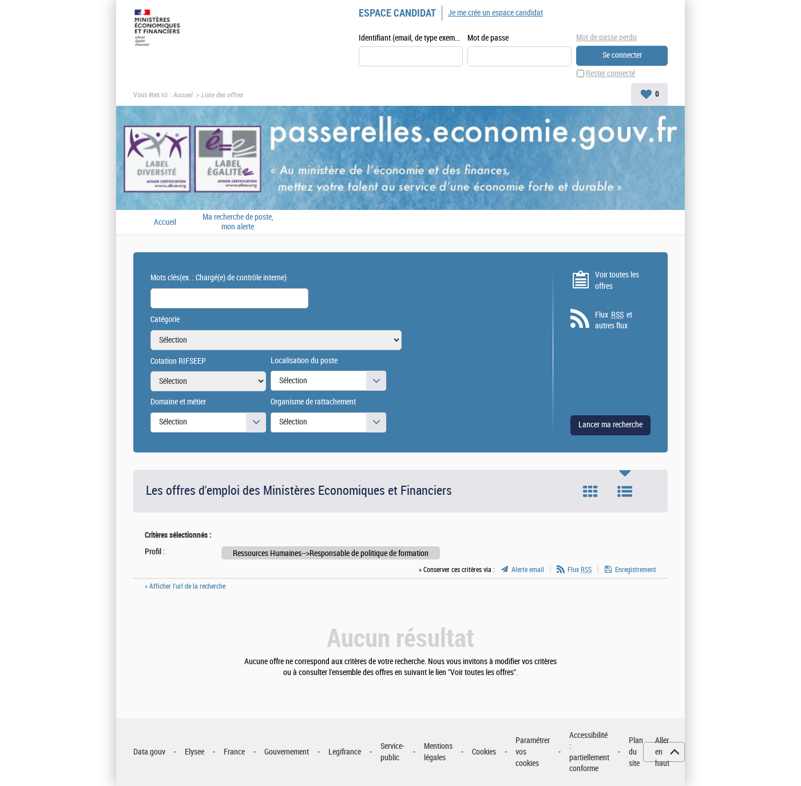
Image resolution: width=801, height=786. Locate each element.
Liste (624, 491)
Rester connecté (610, 73)
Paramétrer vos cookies (533, 752)
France (234, 752)
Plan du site (636, 752)
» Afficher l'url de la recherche (185, 586)
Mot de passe (488, 38)
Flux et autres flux (613, 320)
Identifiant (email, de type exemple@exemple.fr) (411, 38)
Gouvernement (286, 752)
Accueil (182, 95)
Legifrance (344, 752)
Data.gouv (149, 752)
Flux (580, 570)
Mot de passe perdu (606, 37)
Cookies (484, 752)
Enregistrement (635, 570)
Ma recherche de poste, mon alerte (238, 222)
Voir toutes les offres (617, 280)
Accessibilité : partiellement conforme (589, 752)
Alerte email (527, 570)
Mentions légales (438, 752)
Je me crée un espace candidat (495, 13)
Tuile (590, 491)
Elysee (194, 752)
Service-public (392, 752)
